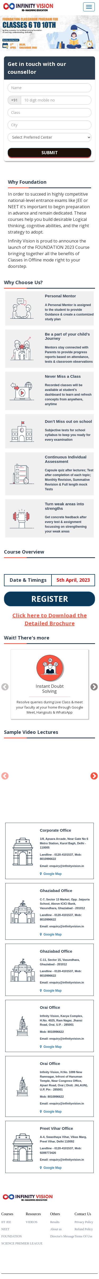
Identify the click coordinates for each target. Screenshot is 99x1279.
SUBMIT (49, 153)
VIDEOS (31, 1222)
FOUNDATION (11, 1236)
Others (55, 1214)
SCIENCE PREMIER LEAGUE (22, 1243)
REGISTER (49, 598)
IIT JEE (6, 1222)
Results (54, 1222)
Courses (7, 1214)
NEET (5, 1229)
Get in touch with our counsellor (37, 67)
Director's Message (62, 1236)
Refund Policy (83, 1229)
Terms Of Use (83, 1236)
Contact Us (82, 1214)
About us (56, 1229)
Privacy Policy (83, 1222)
